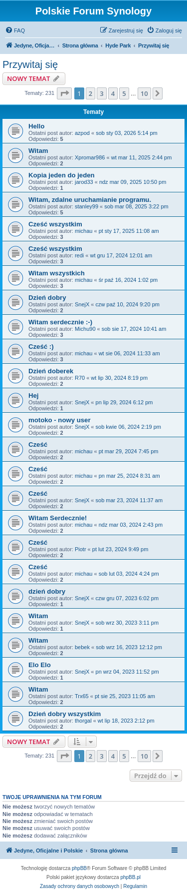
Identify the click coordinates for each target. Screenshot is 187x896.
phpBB (79, 868)
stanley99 (86, 206)
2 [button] (90, 93)
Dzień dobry (47, 297)
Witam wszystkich (56, 273)
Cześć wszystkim (55, 224)
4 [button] (113, 93)
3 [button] (101, 93)
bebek (82, 647)
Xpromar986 (90, 157)
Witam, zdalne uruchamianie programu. (89, 199)
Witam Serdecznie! (57, 518)
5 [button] (124, 93)
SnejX (82, 304)
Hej (33, 395)
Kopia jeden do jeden (61, 175)
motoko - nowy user (59, 420)
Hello (36, 126)
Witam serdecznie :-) (60, 322)
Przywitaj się (30, 64)
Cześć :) (41, 346)
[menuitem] (15, 30)
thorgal (83, 721)
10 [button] (144, 93)
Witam (38, 150)
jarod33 (84, 182)
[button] (64, 93)
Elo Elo (39, 665)
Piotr (80, 549)
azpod (82, 133)
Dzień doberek (50, 371)
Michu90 (85, 329)
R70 (80, 378)
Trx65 (82, 696)
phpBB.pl (130, 877)
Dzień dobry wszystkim (64, 714)
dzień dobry (46, 591)
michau (83, 231)
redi (79, 255)
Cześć (37, 444)
